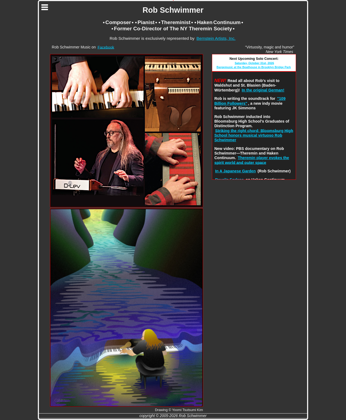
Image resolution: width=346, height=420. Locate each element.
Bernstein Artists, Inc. (216, 38)
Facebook (106, 47)
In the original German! (263, 90)
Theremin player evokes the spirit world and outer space (251, 160)
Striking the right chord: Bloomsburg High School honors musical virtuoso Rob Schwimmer (253, 135)
